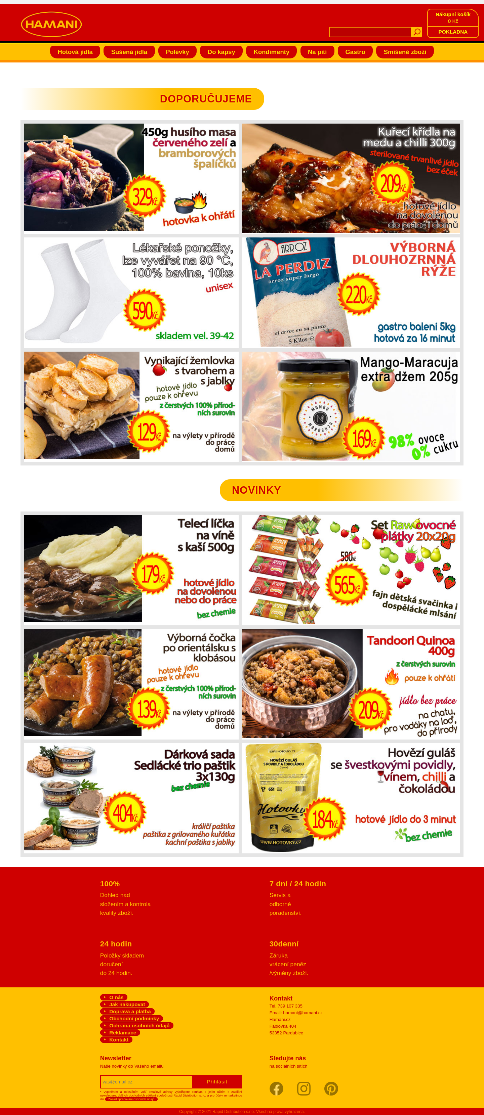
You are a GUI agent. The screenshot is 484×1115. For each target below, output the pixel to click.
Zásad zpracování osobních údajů (131, 1099)
